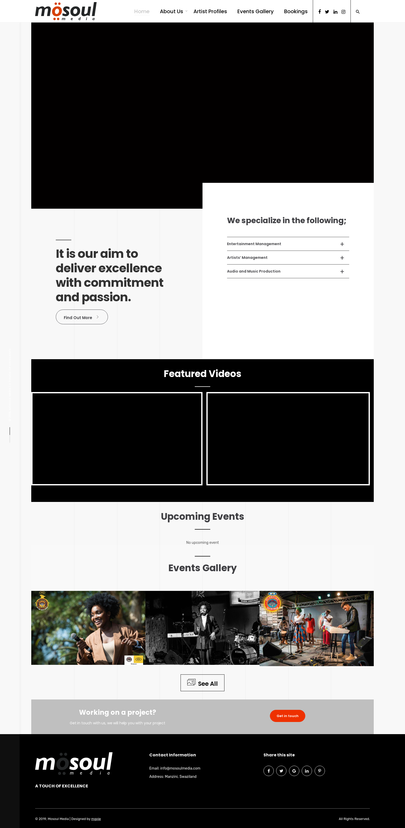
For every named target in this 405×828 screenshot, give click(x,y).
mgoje (96, 819)
